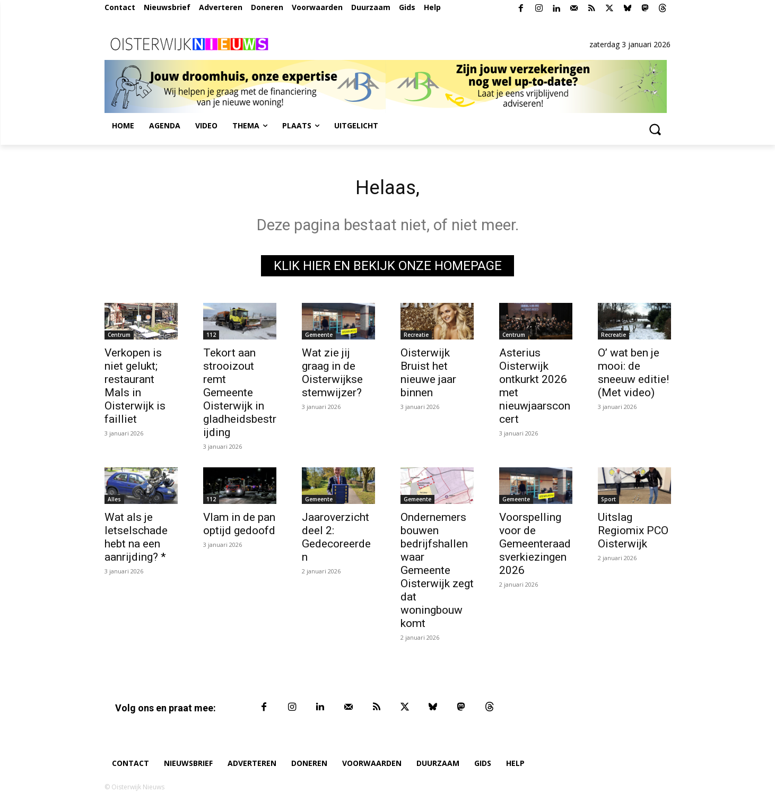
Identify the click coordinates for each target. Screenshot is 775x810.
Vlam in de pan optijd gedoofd (239, 526)
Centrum (119, 337)
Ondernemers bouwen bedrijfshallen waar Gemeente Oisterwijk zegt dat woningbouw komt (437, 572)
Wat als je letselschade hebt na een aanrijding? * (136, 539)
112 (211, 337)
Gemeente (319, 337)
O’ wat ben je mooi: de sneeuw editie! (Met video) (633, 375)
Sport (608, 502)
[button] (655, 129)
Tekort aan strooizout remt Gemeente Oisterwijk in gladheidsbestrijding (239, 395)
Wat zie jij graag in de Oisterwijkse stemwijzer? (332, 375)
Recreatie (416, 337)
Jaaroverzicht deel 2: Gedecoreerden (336, 539)
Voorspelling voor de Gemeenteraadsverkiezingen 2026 (535, 546)
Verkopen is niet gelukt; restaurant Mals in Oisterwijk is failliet (135, 388)
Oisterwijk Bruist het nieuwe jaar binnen (428, 375)
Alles (114, 502)
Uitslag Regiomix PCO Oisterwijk (633, 533)
